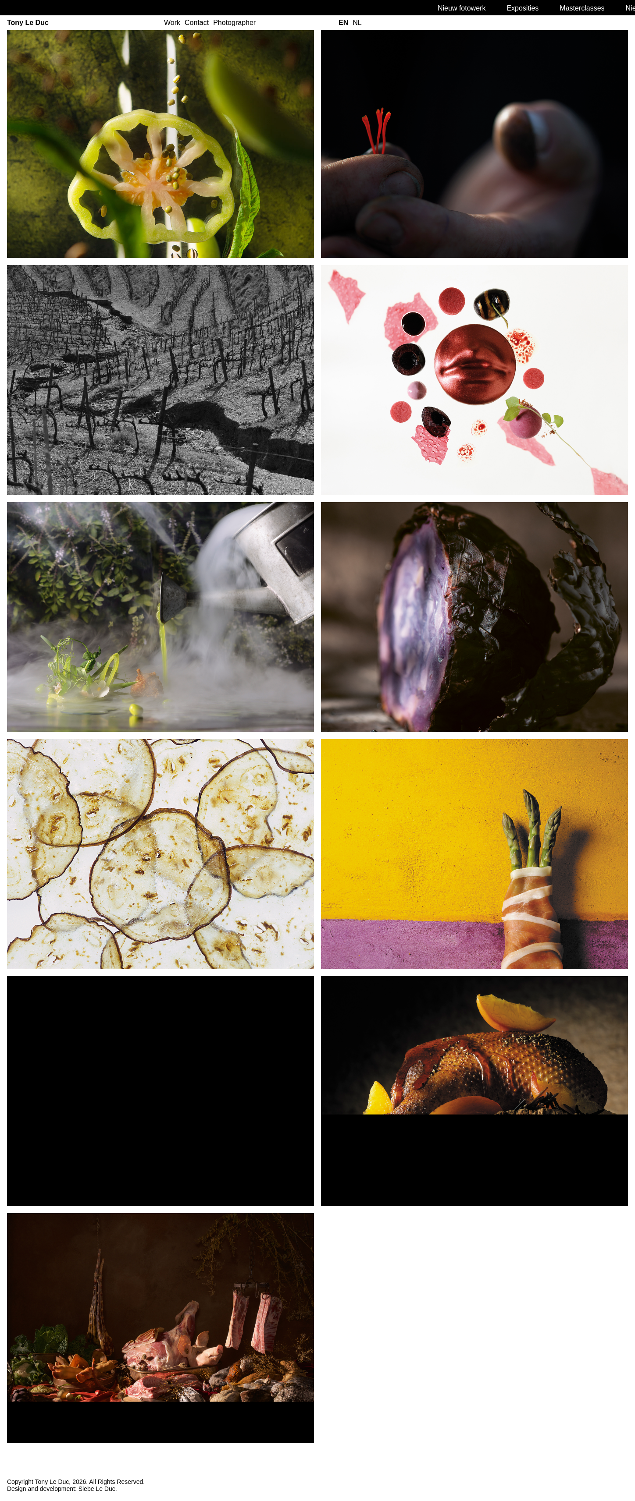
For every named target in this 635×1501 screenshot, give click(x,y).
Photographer (234, 22)
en (343, 22)
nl (357, 22)
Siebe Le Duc (96, 1488)
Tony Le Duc (28, 22)
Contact (197, 22)
